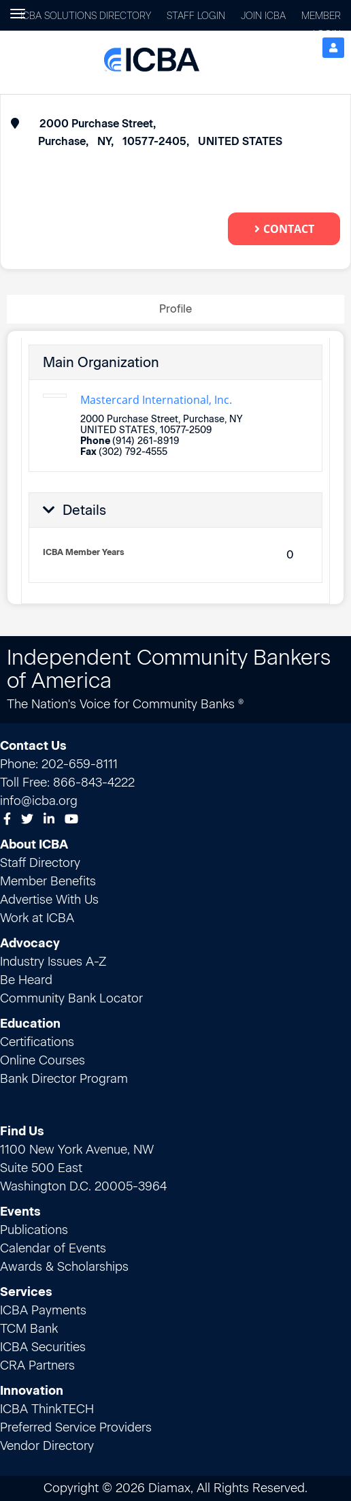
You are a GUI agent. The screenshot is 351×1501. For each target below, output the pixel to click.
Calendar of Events (53, 1248)
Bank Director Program (64, 1078)
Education (30, 1023)
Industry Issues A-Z (53, 961)
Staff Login (196, 16)
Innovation (31, 1390)
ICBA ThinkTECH (47, 1409)
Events (20, 1211)
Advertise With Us (49, 899)
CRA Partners (37, 1365)
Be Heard (26, 980)
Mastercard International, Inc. (156, 399)
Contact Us (33, 745)
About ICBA (34, 844)
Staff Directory (40, 862)
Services (26, 1291)
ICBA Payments (43, 1310)
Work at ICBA (37, 918)
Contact (284, 228)
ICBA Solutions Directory (85, 16)
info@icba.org (39, 800)
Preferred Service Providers (76, 1427)
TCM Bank (29, 1328)
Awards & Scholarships (64, 1266)
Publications (34, 1229)
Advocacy (30, 943)
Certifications (37, 1041)
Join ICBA (263, 16)
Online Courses (42, 1060)
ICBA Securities (43, 1347)
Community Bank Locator (71, 998)
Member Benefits (48, 881)
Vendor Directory (47, 1445)
